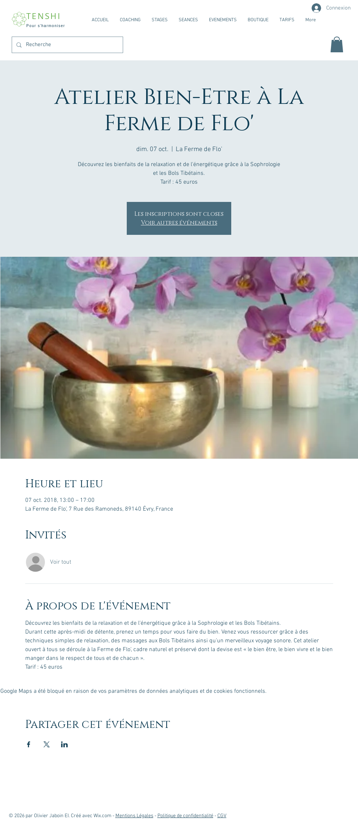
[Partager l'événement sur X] (46, 744)
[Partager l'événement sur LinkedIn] (64, 744)
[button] (336, 44)
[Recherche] (66, 45)
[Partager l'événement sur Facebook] (28, 744)
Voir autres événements (179, 223)
